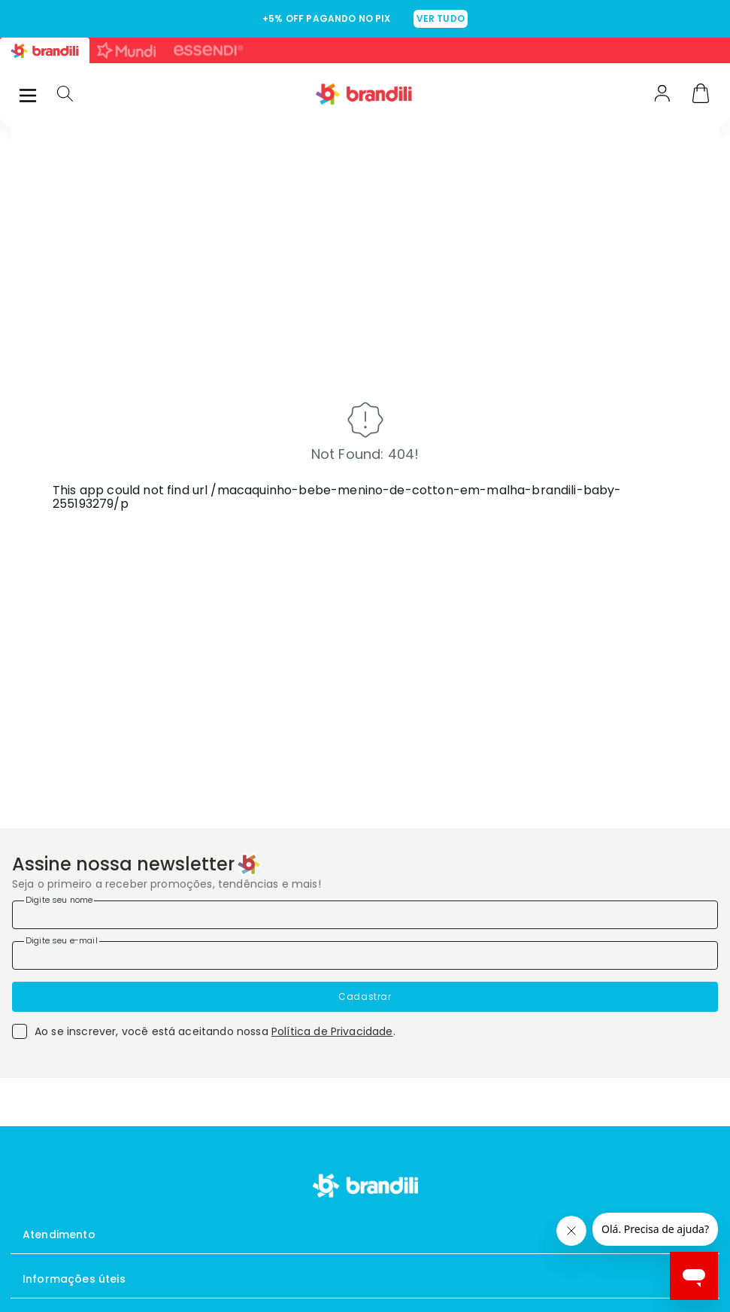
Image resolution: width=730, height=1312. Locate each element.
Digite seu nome (59, 900)
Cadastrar (364, 996)
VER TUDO (440, 18)
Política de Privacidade (332, 1031)
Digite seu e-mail (62, 940)
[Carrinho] (700, 95)
